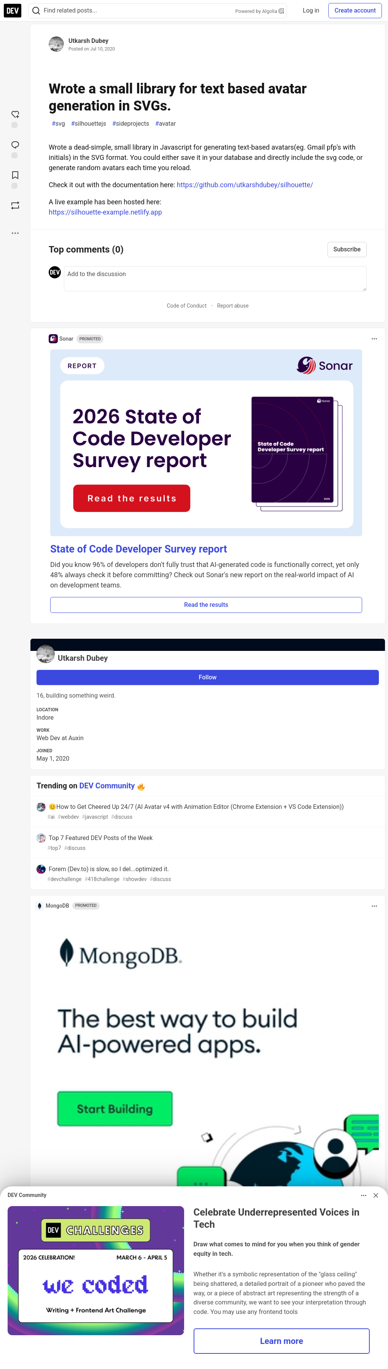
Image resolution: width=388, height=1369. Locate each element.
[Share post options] (15, 233)
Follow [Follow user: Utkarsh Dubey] (208, 677)
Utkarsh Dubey (88, 40)
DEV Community (107, 785)
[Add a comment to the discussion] (215, 279)
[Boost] (15, 205)
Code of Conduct (187, 306)
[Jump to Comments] (15, 149)
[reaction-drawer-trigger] (15, 118)
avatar (165, 123)
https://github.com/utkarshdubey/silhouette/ (245, 185)
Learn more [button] (281, 1341)
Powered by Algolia (259, 11)
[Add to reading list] (15, 179)
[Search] (36, 11)
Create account (355, 10)
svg (58, 123)
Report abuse (233, 306)
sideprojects (130, 123)
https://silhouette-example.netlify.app (105, 212)
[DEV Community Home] (12, 10)
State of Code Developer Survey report (138, 549)
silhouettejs (88, 123)
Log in (311, 10)
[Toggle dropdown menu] (374, 339)
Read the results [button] (206, 604)
